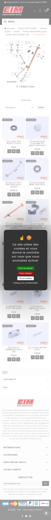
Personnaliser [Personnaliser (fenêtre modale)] (25, 278)
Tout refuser (25, 273)
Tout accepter (25, 268)
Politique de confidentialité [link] (25, 283)
